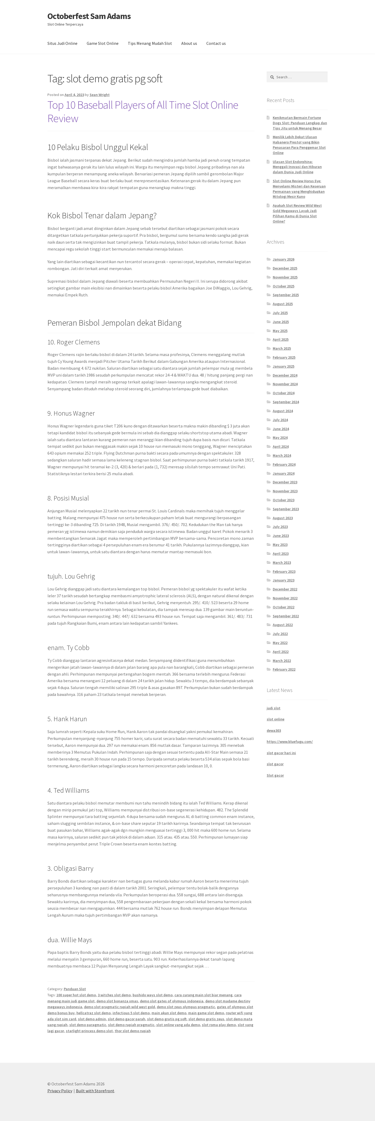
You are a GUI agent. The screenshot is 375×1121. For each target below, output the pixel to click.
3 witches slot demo (114, 995)
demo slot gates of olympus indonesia (171, 1001)
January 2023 (283, 580)
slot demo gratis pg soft (167, 1019)
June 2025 (281, 321)
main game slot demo (206, 1013)
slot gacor (275, 764)
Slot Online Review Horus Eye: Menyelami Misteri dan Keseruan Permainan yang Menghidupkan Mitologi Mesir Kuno (299, 189)
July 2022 (280, 633)
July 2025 (280, 312)
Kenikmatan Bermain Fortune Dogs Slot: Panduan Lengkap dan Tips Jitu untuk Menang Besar (300, 123)
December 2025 (285, 268)
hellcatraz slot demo (93, 1013)
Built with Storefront (95, 1090)
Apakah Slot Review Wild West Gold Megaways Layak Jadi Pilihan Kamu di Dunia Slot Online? (297, 213)
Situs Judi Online (62, 43)
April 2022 (281, 651)
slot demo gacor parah (126, 1019)
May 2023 (280, 544)
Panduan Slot (75, 989)
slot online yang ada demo (178, 1024)
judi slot (273, 708)
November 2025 (285, 277)
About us (189, 43)
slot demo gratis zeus (206, 1019)
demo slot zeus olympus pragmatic (186, 1006)
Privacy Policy (59, 1090)
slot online (275, 719)
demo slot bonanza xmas (117, 1001)
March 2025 (282, 348)
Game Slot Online (103, 43)
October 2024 (283, 393)
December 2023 (285, 482)
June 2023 (281, 535)
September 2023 (286, 509)
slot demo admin (92, 1019)
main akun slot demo (169, 1013)
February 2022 (284, 669)
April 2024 (281, 446)
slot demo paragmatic (87, 1024)
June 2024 (281, 428)
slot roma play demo (219, 1024)
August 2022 (283, 624)
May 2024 (280, 437)
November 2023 (285, 491)
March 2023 (282, 562)
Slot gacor (275, 775)
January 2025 (283, 366)
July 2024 (280, 419)
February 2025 (284, 357)
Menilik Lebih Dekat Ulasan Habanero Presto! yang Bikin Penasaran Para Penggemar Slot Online (299, 144)
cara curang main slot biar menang (203, 995)
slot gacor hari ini (281, 752)
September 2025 (286, 294)
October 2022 (283, 607)
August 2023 (283, 518)
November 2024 (285, 384)
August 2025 (283, 303)
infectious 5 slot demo (131, 1013)
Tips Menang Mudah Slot (150, 43)
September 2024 (286, 402)
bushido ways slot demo (153, 995)
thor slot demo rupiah (133, 1030)
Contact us (216, 43)
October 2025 (283, 286)
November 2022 (285, 598)
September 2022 (286, 616)
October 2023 (283, 500)
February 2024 (284, 464)
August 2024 (283, 410)
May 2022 (280, 642)
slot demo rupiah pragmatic (131, 1024)
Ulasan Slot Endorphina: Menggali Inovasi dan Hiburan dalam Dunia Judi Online (297, 167)
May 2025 (280, 330)
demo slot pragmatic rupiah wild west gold (119, 1006)
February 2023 (284, 571)
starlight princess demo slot (89, 1030)
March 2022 (282, 660)
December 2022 (285, 589)
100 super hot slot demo (76, 995)
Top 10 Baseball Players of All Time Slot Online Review (142, 111)
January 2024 (283, 473)
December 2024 (285, 375)
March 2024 (282, 455)
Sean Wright (100, 94)
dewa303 (274, 730)
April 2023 (281, 553)
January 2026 (283, 259)
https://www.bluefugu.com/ (290, 741)
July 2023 (280, 526)
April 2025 (281, 339)
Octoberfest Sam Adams (89, 16)
